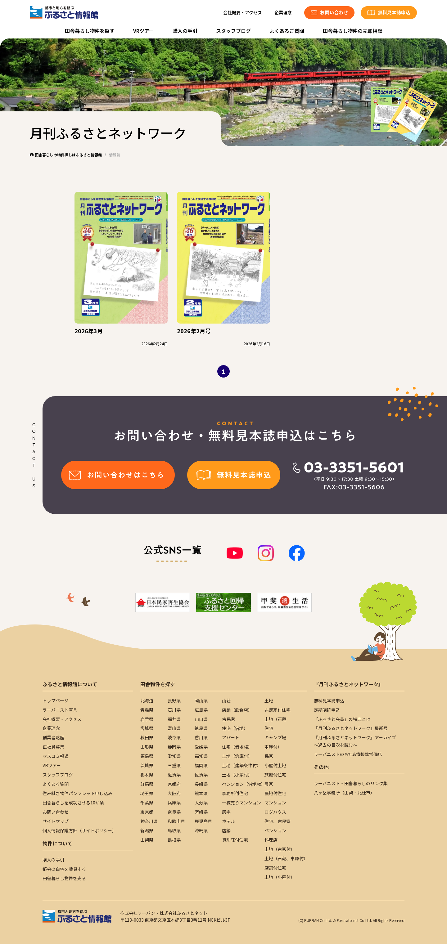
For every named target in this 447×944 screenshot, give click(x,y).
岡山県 (201, 700)
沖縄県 (201, 830)
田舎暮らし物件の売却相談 (352, 30)
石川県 (174, 710)
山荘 (226, 700)
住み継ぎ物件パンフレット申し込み (77, 793)
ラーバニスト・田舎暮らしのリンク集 (351, 783)
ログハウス (275, 812)
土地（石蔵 (275, 719)
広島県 (201, 710)
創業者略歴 (53, 737)
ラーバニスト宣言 (60, 710)
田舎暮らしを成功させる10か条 (73, 802)
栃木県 (146, 775)
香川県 (201, 737)
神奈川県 (149, 821)
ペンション (275, 830)
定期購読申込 (327, 710)
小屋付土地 (275, 765)
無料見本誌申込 (329, 700)
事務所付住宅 (235, 793)
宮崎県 (201, 812)
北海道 (146, 700)
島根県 (174, 840)
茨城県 (146, 765)
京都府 (174, 784)
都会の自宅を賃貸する (64, 869)
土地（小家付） (237, 775)
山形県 (146, 747)
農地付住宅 (275, 793)
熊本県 (201, 793)
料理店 (271, 840)
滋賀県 (174, 775)
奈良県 (174, 812)
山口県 (201, 719)
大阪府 (174, 793)
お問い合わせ (56, 812)
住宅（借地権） (237, 747)
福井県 (174, 719)
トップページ (56, 700)
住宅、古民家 (277, 821)
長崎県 (201, 784)
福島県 (146, 756)
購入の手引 (185, 30)
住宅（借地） (235, 728)
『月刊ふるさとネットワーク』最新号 (351, 728)
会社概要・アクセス (242, 12)
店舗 (226, 830)
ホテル (228, 821)
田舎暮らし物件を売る (64, 878)
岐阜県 (174, 737)
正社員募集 (53, 747)
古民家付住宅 (277, 710)
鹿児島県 (203, 821)
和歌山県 (176, 821)
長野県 (174, 700)
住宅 (268, 728)
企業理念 (283, 12)
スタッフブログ (233, 30)
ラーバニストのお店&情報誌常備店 (348, 754)
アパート (230, 737)
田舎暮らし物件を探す (90, 30)
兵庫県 (174, 802)
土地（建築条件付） (241, 765)
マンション (275, 802)
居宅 (226, 812)
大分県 (201, 802)
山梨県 (146, 840)
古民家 (228, 719)
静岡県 (174, 747)
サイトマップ (56, 821)
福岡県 (201, 765)
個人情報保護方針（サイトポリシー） (79, 830)
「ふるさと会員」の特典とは (342, 719)
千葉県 (146, 802)
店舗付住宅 (275, 868)
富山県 (174, 728)
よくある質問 (56, 784)
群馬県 (146, 784)
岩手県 (146, 719)
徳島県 (201, 728)
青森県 (146, 710)
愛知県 (174, 756)
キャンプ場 (275, 737)
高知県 (201, 756)
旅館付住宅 (275, 775)
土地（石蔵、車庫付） (286, 858)
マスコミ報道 (56, 756)
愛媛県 (201, 747)
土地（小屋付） (279, 877)
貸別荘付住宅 (235, 840)
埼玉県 (146, 793)
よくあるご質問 (286, 30)
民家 (268, 756)
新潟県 (146, 830)
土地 (268, 700)
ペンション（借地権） (243, 784)
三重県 (174, 765)
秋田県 (146, 737)
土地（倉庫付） (237, 756)
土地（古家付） (279, 849)
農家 (268, 784)
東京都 (146, 812)
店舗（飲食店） (237, 710)
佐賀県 (201, 775)
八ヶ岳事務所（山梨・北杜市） (344, 793)
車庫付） (273, 747)
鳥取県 (174, 830)
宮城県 (146, 728)
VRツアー (143, 30)
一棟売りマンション (241, 802)
